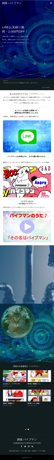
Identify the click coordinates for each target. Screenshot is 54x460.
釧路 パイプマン (12, 3)
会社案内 (34, 450)
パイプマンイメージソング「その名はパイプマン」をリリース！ (20, 83)
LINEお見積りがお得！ (14, 450)
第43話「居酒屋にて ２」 (34, 384)
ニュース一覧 (45, 87)
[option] (27, 388)
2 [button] (28, 429)
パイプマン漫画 (41, 450)
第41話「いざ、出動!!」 (34, 403)
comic (10, 386)
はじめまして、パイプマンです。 (12, 384)
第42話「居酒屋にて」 (9, 403)
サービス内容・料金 (25, 450)
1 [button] (25, 429)
